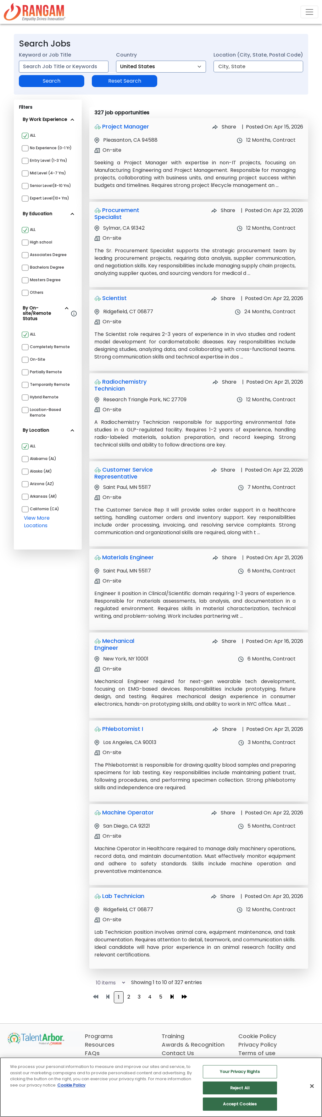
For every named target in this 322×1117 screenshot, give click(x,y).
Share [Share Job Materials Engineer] (224, 557)
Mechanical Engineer (114, 644)
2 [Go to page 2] (128, 996)
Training (173, 1036)
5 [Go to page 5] (160, 996)
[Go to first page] (95, 997)
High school (41, 242)
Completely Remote (50, 346)
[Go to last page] (184, 997)
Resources (99, 1045)
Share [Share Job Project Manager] (224, 126)
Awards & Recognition (193, 1045)
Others (36, 292)
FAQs (92, 1053)
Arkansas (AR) (43, 496)
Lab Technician (123, 896)
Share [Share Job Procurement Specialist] (223, 210)
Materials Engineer (128, 557)
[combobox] (63, 67)
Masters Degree (45, 279)
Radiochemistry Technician (120, 385)
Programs (99, 1036)
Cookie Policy (257, 1036)
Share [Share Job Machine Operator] (223, 812)
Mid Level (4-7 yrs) (48, 173)
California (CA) (44, 509)
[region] (161, 1087)
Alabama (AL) (43, 458)
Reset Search (124, 81)
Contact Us (178, 1053)
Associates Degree (48, 254)
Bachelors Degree (47, 267)
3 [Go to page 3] (139, 996)
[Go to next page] (172, 997)
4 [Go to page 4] (150, 996)
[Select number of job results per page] (107, 982)
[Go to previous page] (108, 997)
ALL (33, 135)
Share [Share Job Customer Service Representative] (223, 470)
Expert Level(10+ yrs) (49, 198)
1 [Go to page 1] (118, 997)
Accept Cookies (240, 1104)
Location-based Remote (45, 412)
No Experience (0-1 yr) (51, 148)
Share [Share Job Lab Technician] (223, 896)
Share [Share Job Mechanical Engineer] (224, 641)
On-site (37, 359)
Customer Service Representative (123, 473)
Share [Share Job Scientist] (223, 298)
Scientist (114, 298)
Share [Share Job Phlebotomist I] (224, 729)
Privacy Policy (257, 1045)
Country (126, 54)
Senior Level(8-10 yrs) (50, 185)
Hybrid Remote (44, 397)
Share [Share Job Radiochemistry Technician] (224, 382)
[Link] (34, 11)
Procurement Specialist (116, 213)
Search (51, 81)
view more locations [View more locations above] (37, 521)
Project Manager (125, 126)
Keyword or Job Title (45, 54)
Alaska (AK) (41, 471)
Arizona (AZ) (42, 483)
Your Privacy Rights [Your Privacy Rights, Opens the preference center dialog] (240, 1072)
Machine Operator (128, 812)
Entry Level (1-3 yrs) (48, 160)
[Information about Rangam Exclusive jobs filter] (74, 313)
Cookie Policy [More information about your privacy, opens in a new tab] (71, 1085)
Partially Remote (46, 372)
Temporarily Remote (50, 384)
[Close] (312, 1086)
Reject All (240, 1088)
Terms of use (256, 1053)
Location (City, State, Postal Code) (258, 54)
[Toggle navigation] (309, 12)
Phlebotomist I (122, 729)
